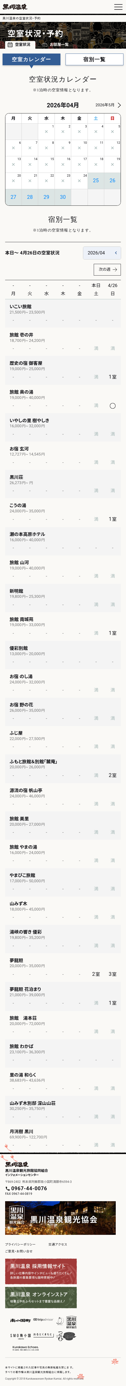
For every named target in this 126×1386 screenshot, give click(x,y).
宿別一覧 (94, 59)
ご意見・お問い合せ (19, 1251)
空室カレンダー (31, 59)
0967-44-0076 (29, 1188)
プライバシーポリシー (20, 1244)
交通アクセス (57, 1244)
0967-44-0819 (22, 1194)
